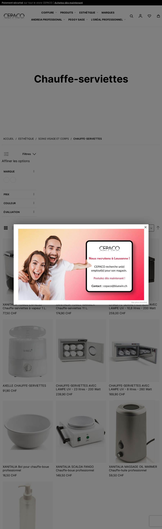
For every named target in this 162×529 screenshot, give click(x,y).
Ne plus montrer (139, 302)
